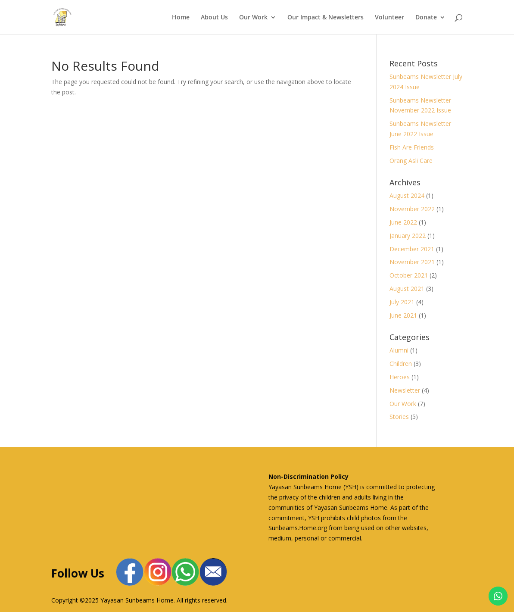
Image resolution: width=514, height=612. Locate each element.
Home (181, 17)
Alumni (398, 350)
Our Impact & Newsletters (325, 17)
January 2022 (407, 235)
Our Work (253, 17)
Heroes (399, 377)
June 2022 (403, 222)
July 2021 (401, 302)
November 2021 (412, 262)
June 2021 (403, 315)
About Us (214, 17)
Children (400, 363)
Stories (399, 416)
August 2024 (406, 195)
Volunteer (389, 17)
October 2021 (408, 275)
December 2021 (411, 249)
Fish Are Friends (411, 147)
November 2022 (412, 209)
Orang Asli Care (411, 160)
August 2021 (406, 288)
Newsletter (404, 390)
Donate (426, 17)
